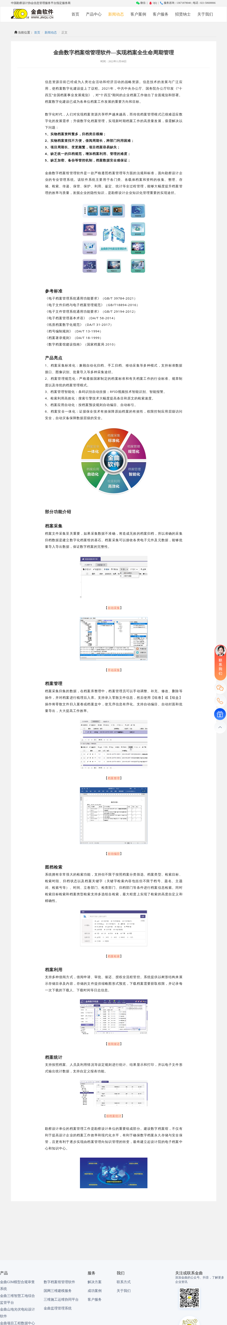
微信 (141, 2)
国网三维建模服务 (58, 1291)
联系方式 (124, 1282)
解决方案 (95, 1282)
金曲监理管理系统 (58, 1308)
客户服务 (160, 14)
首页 (75, 14)
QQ (153, 2)
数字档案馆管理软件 (59, 1282)
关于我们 (205, 14)
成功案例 (95, 1291)
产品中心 (94, 14)
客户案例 (138, 14)
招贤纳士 (183, 14)
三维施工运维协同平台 (61, 1299)
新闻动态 (116, 14)
